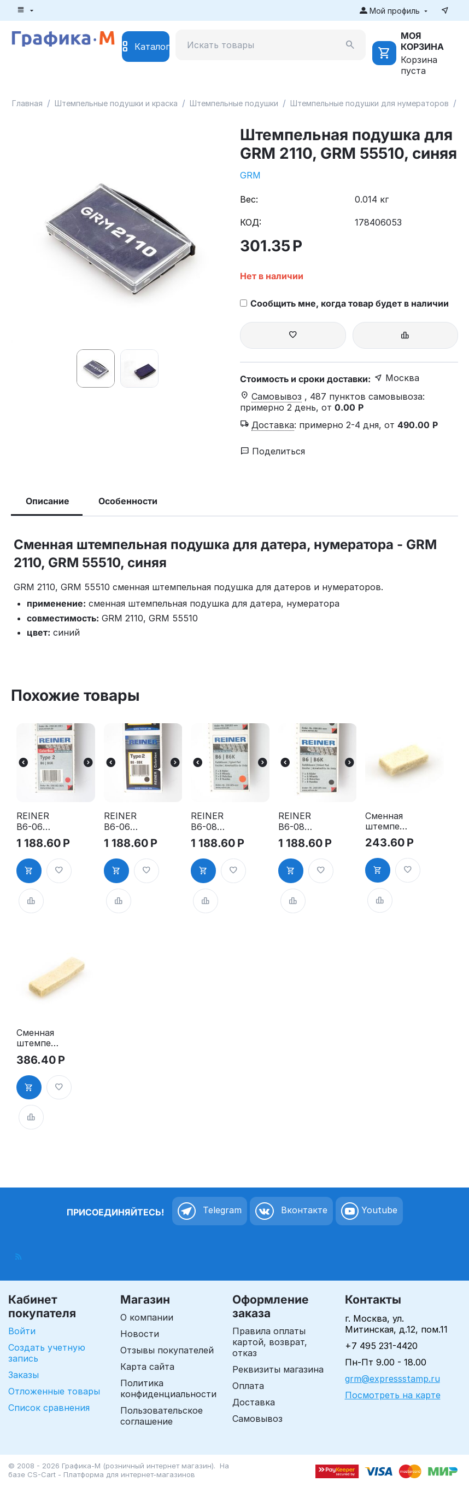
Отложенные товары (54, 1391)
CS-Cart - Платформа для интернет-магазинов (111, 1474)
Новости (139, 1333)
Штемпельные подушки (234, 103)
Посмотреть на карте (393, 1395)
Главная (27, 103)
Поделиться (273, 451)
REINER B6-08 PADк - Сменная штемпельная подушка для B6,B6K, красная (213, 821)
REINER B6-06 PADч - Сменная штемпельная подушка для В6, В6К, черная (126, 821)
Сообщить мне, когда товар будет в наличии (344, 303)
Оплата (248, 1385)
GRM (250, 175)
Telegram (210, 1211)
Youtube (369, 1211)
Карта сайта (147, 1366)
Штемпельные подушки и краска (116, 103)
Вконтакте (291, 1211)
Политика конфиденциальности (168, 1388)
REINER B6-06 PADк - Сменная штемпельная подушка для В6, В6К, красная (38, 821)
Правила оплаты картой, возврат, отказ (269, 1341)
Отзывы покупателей (167, 1350)
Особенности (127, 500)
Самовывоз (257, 1418)
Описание (47, 500)
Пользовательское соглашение (161, 1416)
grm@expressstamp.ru (392, 1378)
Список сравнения (49, 1407)
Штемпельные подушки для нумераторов (369, 103)
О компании (146, 1317)
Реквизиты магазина (278, 1369)
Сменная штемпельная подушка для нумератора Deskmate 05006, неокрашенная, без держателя (387, 821)
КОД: (250, 222)
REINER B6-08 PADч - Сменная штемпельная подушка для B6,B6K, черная (300, 821)
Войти (22, 1330)
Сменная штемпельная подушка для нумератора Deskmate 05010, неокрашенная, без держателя (38, 1038)
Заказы (23, 1374)
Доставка (253, 1402)
